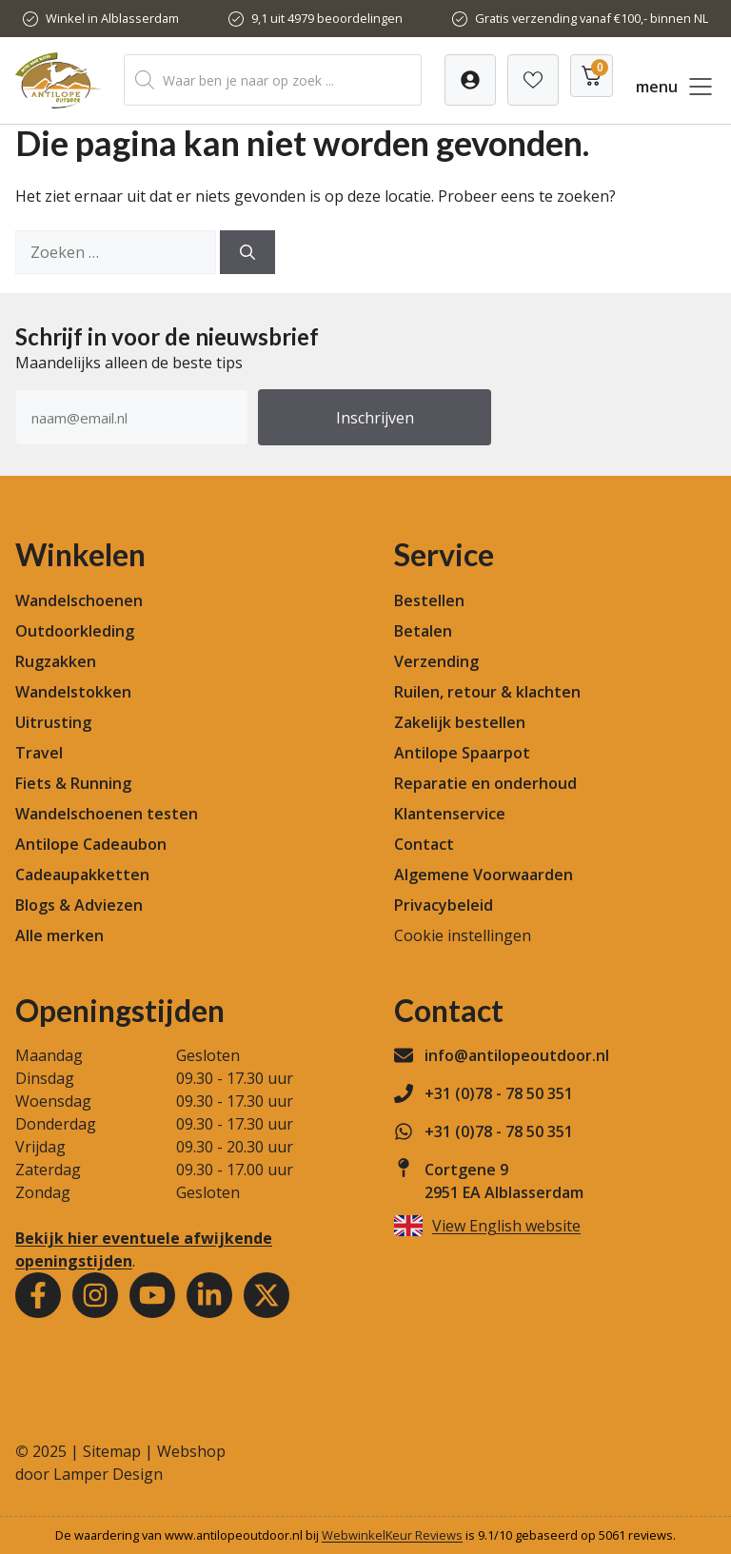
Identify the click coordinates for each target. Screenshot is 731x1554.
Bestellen (429, 600)
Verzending (436, 661)
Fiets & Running (73, 783)
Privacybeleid (443, 905)
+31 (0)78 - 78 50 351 (499, 1093)
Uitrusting (53, 722)
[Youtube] (152, 1295)
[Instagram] (95, 1295)
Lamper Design (108, 1474)
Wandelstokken (73, 691)
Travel (39, 752)
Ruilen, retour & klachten (487, 691)
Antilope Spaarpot (462, 752)
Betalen (423, 630)
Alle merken (59, 935)
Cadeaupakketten (82, 874)
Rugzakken (55, 661)
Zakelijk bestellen (459, 722)
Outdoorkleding (74, 630)
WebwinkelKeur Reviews (392, 1535)
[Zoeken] (247, 252)
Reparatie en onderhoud (485, 783)
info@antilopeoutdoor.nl (517, 1055)
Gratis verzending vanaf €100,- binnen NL (591, 18)
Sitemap (112, 1451)
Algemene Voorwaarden (483, 874)
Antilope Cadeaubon (91, 844)
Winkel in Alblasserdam (112, 18)
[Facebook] (38, 1295)
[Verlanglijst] (470, 80)
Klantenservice (449, 813)
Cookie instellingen (462, 935)
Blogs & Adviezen (79, 905)
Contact (424, 844)
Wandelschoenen (79, 600)
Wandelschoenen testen (106, 813)
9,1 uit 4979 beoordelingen (327, 18)
